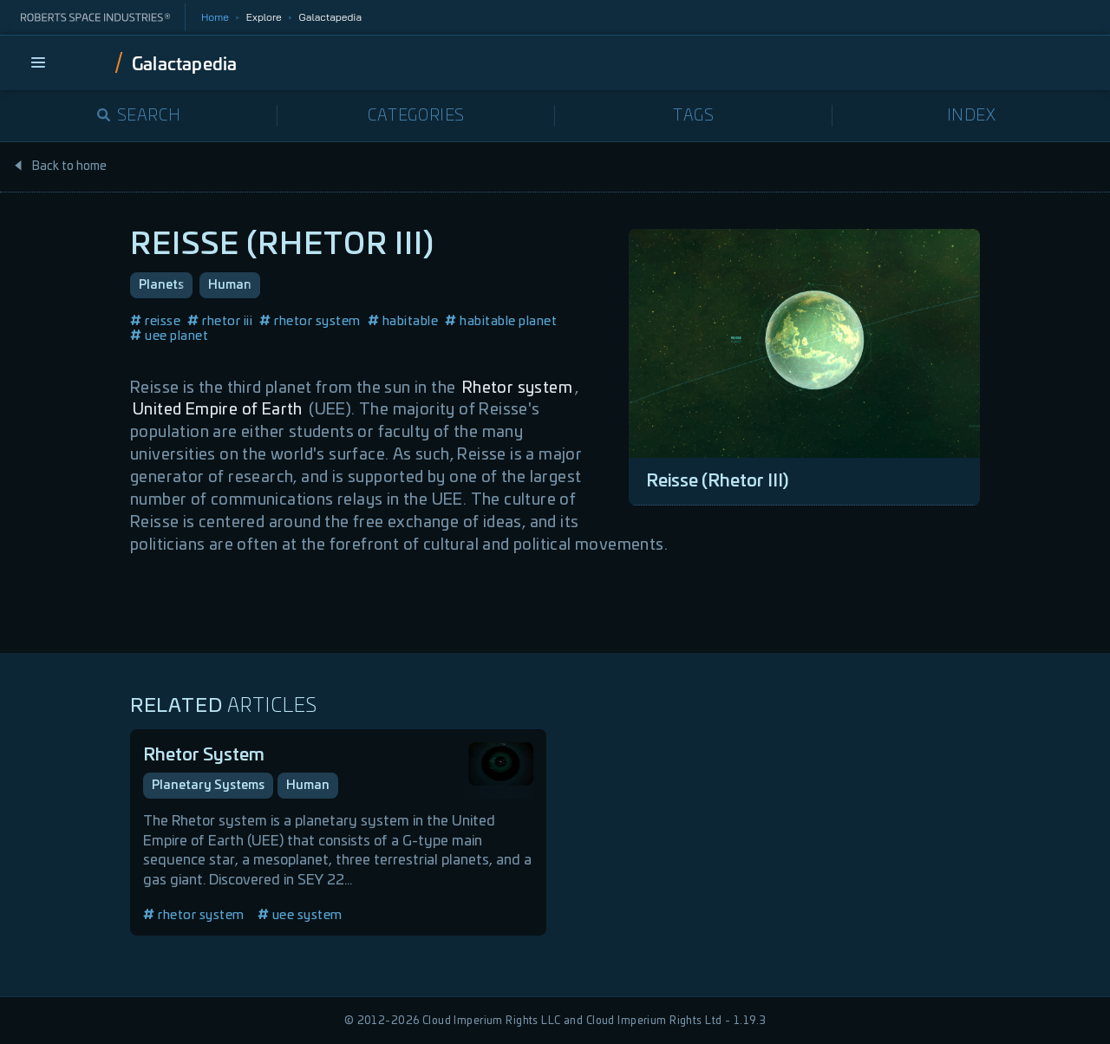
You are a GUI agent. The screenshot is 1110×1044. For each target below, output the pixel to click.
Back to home (60, 166)
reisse (155, 321)
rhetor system (310, 321)
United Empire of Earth (218, 410)
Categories (416, 116)
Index (971, 116)
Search (139, 116)
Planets (161, 285)
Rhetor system (517, 388)
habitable (403, 321)
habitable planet (501, 321)
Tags (693, 116)
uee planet (169, 336)
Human (229, 285)
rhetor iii (219, 321)
